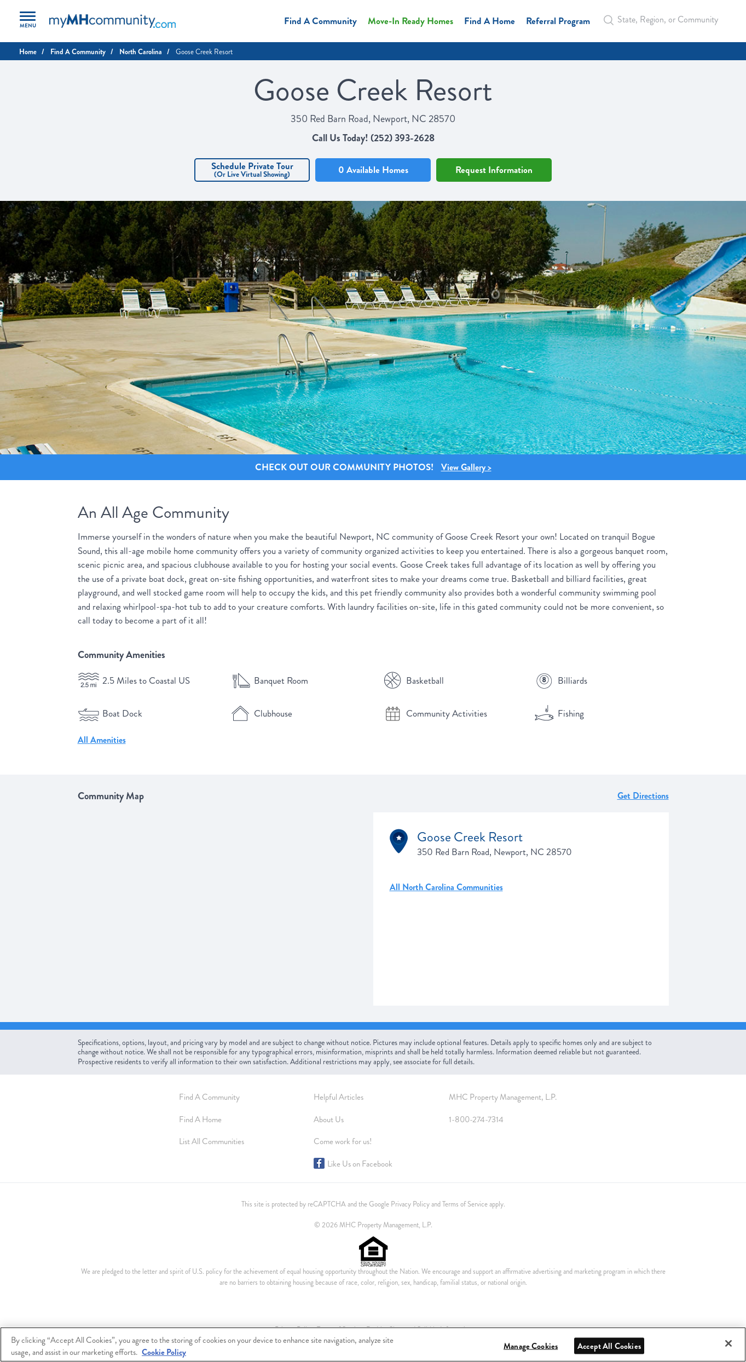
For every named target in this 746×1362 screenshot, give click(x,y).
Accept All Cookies (609, 1346)
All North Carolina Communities (446, 887)
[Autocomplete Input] (664, 19)
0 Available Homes (373, 170)
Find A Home (489, 21)
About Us (329, 1119)
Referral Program (558, 21)
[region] (373, 1344)
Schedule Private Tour (252, 169)
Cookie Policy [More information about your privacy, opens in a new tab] (164, 1352)
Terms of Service (465, 1204)
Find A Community (320, 21)
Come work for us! (343, 1141)
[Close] (728, 1343)
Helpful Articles (338, 1097)
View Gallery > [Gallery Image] (466, 467)
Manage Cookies (531, 1346)
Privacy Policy (410, 1204)
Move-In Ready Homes (410, 21)
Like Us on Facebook (359, 1164)
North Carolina (140, 52)
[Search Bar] (612, 20)
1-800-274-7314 (476, 1119)
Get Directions (643, 796)
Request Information (494, 170)
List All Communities (211, 1141)
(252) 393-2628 (403, 138)
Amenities (108, 740)
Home (28, 52)
